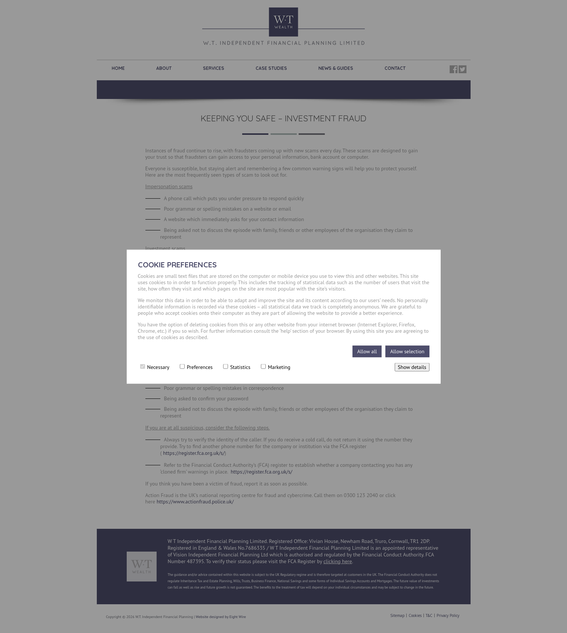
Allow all (367, 351)
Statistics (236, 366)
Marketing (275, 366)
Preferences (196, 366)
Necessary (155, 366)
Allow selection (407, 351)
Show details (412, 366)
